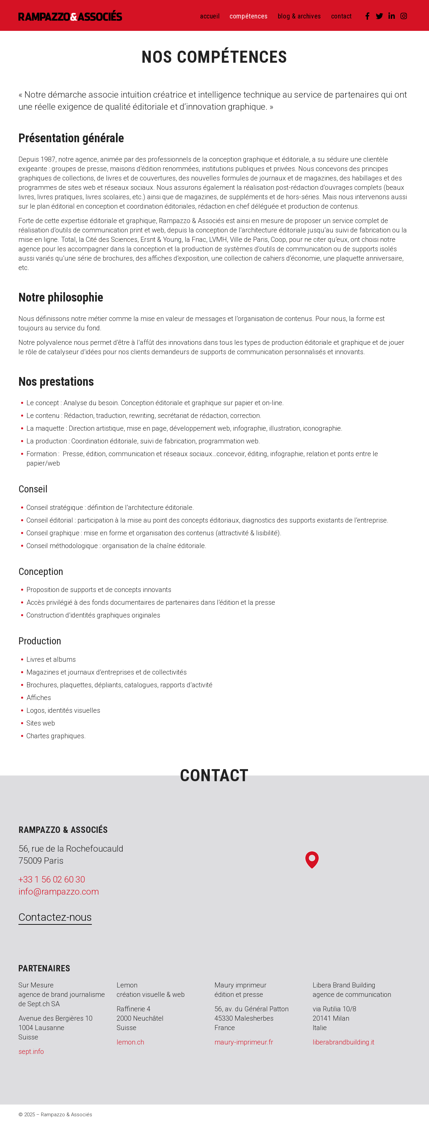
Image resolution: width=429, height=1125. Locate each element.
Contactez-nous (55, 917)
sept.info (31, 1052)
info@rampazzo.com (58, 892)
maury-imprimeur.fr (243, 1042)
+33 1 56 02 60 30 (51, 879)
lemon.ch (130, 1042)
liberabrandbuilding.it (343, 1042)
